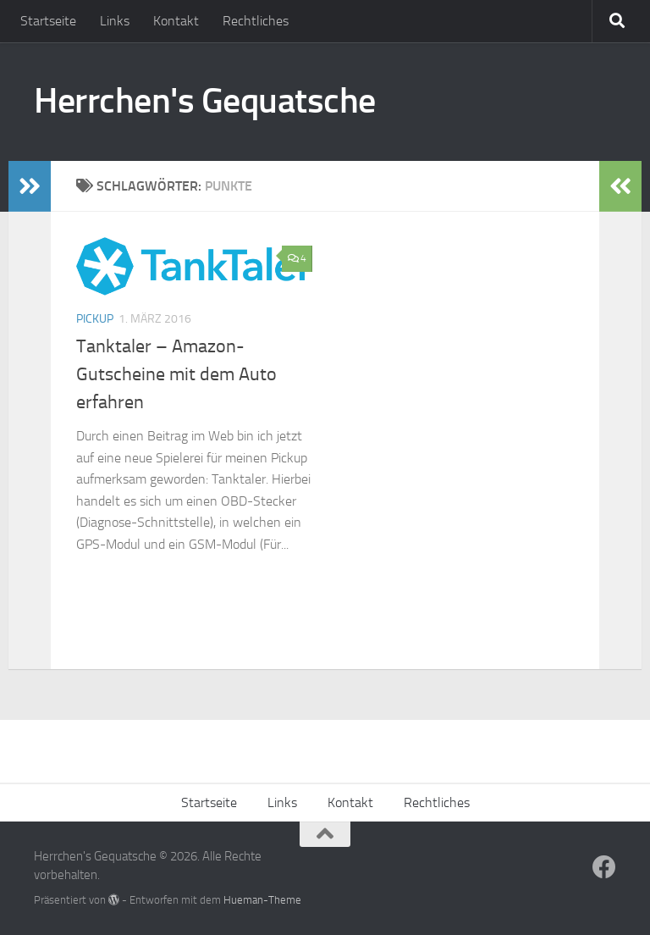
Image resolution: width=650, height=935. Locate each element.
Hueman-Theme (262, 900)
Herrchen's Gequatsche (205, 101)
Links (114, 21)
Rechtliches (256, 21)
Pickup (94, 319)
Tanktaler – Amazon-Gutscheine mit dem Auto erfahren (176, 374)
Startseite (48, 21)
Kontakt (176, 21)
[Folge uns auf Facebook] (604, 867)
